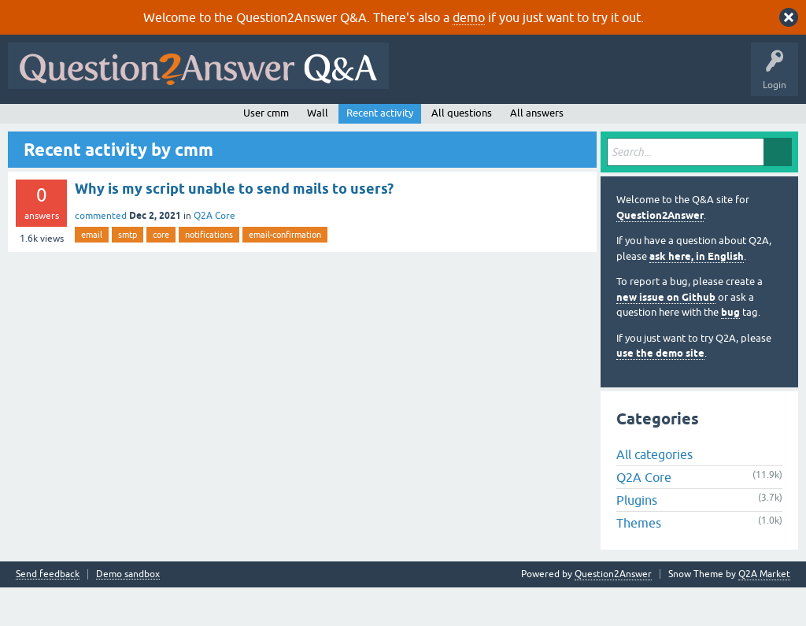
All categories (654, 493)
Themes (638, 561)
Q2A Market (764, 612)
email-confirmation (285, 272)
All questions (461, 151)
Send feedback (47, 613)
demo (469, 17)
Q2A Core (214, 253)
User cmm (266, 151)
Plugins (636, 539)
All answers (537, 151)
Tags (278, 123)
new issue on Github (665, 335)
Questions (102, 123)
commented (101, 253)
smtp (127, 272)
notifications (209, 272)
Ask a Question (393, 123)
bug (730, 351)
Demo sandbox (128, 613)
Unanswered (218, 123)
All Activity (40, 123)
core (161, 272)
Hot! (157, 123)
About (497, 123)
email (91, 272)
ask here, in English (696, 294)
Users (327, 123)
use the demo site (660, 392)
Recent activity (379, 151)
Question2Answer (660, 253)
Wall (317, 151)
